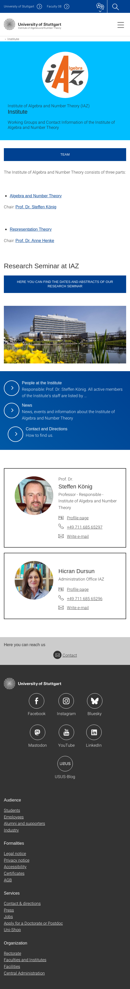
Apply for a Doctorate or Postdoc (33, 923)
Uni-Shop (12, 929)
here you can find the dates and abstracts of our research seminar (65, 284)
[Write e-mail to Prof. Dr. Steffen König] (73, 536)
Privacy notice (16, 860)
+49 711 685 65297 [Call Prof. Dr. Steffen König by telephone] (84, 527)
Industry (11, 830)
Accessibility (15, 866)
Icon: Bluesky (94, 701)
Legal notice (15, 853)
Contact (65, 655)
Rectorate (12, 953)
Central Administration (24, 973)
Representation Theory (30, 229)
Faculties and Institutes (25, 959)
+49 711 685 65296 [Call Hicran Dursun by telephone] (84, 598)
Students (12, 810)
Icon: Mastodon (37, 732)
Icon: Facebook (36, 701)
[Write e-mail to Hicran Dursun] (73, 607)
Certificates (14, 873)
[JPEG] (65, 334)
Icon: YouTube (66, 732)
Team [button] (65, 154)
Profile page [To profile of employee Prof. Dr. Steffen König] (78, 517)
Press (9, 910)
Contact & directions (22, 903)
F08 (54, 6)
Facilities (12, 966)
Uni (19, 6)
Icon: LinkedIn (94, 732)
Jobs (8, 916)
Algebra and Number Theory (36, 196)
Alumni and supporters (24, 823)
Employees (14, 816)
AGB (8, 880)
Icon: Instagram (66, 701)
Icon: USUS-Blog (65, 763)
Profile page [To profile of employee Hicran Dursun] (78, 589)
